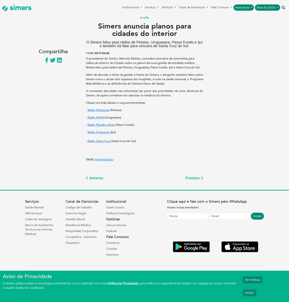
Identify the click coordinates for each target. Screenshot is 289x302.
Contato (111, 249)
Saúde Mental (34, 207)
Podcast (111, 231)
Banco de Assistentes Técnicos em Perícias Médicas (39, 229)
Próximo (194, 178)
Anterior (95, 178)
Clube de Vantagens (38, 219)
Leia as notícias (116, 225)
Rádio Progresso (99, 132)
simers (16, 8)
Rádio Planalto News (101, 125)
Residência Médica (78, 225)
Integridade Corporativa (82, 231)
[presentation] (195, 231)
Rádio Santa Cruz (99, 141)
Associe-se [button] (242, 8)
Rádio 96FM (96, 118)
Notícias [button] (168, 7)
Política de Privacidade (123, 283)
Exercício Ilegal (76, 213)
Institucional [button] (130, 7)
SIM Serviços (33, 213)
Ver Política (252, 280)
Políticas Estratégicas (120, 213)
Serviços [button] (151, 7)
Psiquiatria (72, 243)
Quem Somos (115, 207)
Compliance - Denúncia (81, 237)
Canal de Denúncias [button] (192, 7)
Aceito (249, 293)
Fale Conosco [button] (220, 7)
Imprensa (112, 255)
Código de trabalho (79, 207)
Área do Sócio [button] (266, 8)
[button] (283, 8)
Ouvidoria (112, 243)
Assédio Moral (75, 219)
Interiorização (104, 160)
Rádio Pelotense (98, 110)
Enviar (257, 216)
